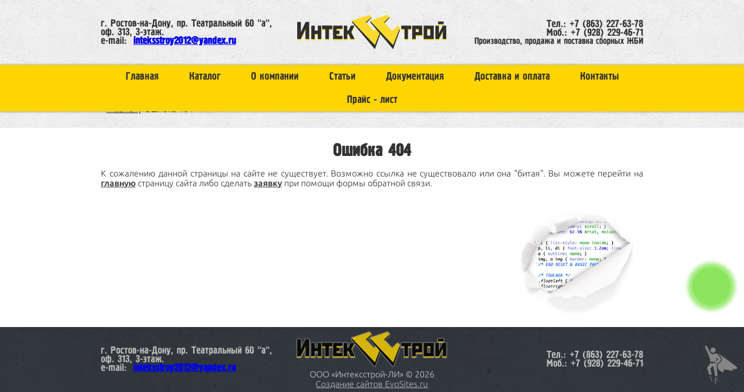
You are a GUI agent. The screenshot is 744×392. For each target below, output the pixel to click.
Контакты (599, 76)
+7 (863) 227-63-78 (606, 24)
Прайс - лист (372, 99)
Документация (415, 76)
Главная (142, 76)
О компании (275, 76)
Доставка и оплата (512, 76)
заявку (268, 183)
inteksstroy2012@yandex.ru (184, 41)
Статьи (342, 76)
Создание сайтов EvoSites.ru (372, 384)
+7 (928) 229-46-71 (606, 33)
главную (118, 183)
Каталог (205, 76)
